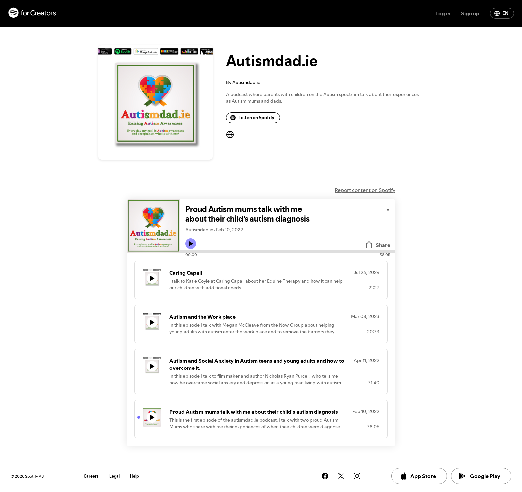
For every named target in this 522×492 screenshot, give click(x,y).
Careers (91, 476)
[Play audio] (389, 209)
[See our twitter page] (341, 476)
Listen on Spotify (252, 117)
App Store (418, 476)
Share (377, 245)
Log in (442, 13)
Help (134, 476)
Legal (114, 476)
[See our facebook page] (325, 476)
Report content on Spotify (365, 190)
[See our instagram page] (357, 476)
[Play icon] (190, 243)
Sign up (470, 13)
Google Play (479, 476)
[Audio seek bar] (287, 251)
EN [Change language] (501, 13)
